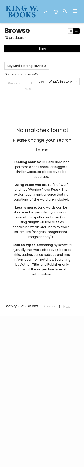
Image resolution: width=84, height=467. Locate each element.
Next (27, 88)
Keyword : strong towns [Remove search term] (26, 65)
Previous (14, 83)
